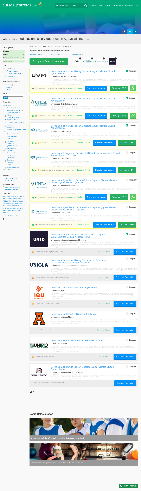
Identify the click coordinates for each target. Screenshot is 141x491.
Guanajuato (10, 148)
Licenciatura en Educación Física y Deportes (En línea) (77, 340)
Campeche (10, 162)
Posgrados (107, 5)
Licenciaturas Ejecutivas (16, 74)
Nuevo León (10, 141)
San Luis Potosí (11, 134)
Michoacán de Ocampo (14, 110)
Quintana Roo (11, 146)
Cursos (100, 5)
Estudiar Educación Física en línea (61, 298)
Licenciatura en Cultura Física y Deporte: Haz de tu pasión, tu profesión (58, 438)
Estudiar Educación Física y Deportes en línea (64, 324)
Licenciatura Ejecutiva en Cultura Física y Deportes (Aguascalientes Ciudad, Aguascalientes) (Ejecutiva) (84, 181)
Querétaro (10, 157)
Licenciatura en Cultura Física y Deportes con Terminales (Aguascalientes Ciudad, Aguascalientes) (78, 261)
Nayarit (9, 165)
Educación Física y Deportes (51, 46)
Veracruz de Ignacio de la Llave (16, 130)
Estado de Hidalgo (12, 167)
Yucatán (9, 143)
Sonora (9, 138)
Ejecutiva (8, 87)
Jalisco (9, 115)
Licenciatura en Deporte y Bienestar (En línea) (73, 314)
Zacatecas (10, 155)
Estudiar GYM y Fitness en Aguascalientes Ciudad (66, 112)
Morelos (9, 125)
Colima (9, 169)
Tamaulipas (10, 108)
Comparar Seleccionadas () (49, 61)
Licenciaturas (13, 71)
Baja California (11, 136)
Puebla (9, 127)
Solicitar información (96, 88)
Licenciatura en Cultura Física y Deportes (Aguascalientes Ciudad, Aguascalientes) (83, 72)
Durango (9, 150)
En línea (7, 89)
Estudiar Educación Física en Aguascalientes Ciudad (66, 84)
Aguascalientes (11, 120)
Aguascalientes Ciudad (16, 122)
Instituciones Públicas (12, 190)
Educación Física (35, 54)
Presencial (8, 85)
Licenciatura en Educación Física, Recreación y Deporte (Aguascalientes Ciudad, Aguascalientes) (78, 235)
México (5, 105)
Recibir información (125, 383)
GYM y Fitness (55, 54)
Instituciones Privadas (12, 187)
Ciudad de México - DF (14, 117)
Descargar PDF (119, 88)
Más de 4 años (9, 180)
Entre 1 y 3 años (10, 178)
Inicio (31, 46)
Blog (137, 5)
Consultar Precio (75, 88)
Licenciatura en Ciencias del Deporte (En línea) (74, 287)
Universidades (129, 5)
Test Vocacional (118, 5)
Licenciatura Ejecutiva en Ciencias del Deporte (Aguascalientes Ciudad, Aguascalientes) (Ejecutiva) (86, 154)
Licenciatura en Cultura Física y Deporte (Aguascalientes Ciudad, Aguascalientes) (82, 368)
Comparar (131, 71)
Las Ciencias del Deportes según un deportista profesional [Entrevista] (57, 463)
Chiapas (9, 160)
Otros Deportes (77, 54)
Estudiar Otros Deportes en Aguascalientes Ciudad (66, 273)
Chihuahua (10, 153)
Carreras (93, 5)
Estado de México (12, 112)
